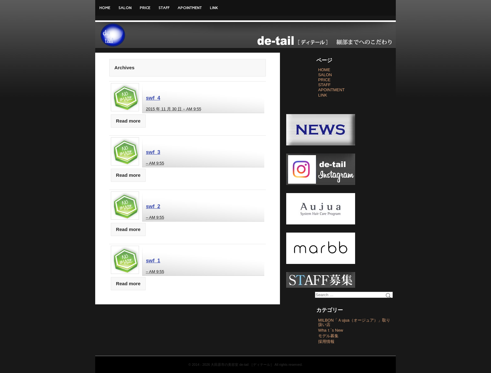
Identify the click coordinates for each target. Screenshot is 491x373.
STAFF (163, 8)
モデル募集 (328, 336)
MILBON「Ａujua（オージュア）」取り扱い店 (354, 322)
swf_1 (153, 260)
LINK (214, 8)
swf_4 (153, 98)
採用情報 (326, 341)
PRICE (145, 8)
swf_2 (153, 206)
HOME (104, 8)
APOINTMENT (190, 8)
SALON (125, 8)
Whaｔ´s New (330, 330)
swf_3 (153, 152)
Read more (128, 120)
